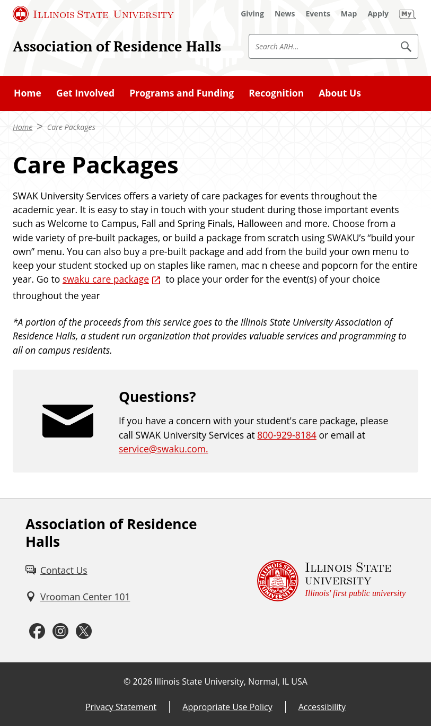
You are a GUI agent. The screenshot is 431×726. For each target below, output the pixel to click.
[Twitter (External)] (83, 631)
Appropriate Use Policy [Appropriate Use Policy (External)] (227, 707)
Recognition (276, 92)
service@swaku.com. (163, 448)
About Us (340, 92)
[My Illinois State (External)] (407, 13)
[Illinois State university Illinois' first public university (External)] (331, 580)
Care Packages (71, 127)
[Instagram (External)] (60, 631)
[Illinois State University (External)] (93, 13)
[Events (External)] (318, 13)
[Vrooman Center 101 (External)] (77, 596)
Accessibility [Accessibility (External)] (322, 707)
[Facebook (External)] (37, 631)
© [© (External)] (127, 681)
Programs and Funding (181, 92)
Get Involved (85, 92)
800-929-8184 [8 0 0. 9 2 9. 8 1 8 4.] (286, 434)
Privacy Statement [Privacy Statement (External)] (120, 707)
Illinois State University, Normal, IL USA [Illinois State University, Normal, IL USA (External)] (230, 681)
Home (27, 92)
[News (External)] (284, 13)
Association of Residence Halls (117, 46)
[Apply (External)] (378, 13)
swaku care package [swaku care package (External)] (106, 279)
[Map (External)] (349, 13)
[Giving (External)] (252, 13)
